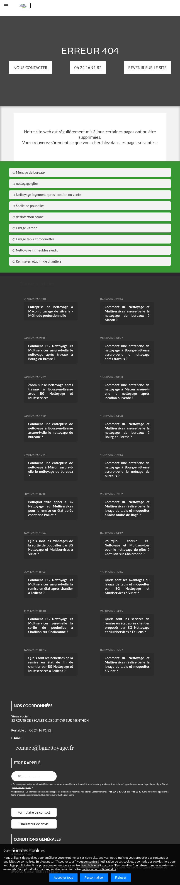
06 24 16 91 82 (40, 730)
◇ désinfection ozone (28, 217)
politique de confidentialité (98, 869)
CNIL (58, 794)
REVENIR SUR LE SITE (134, 67)
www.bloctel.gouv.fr (21, 787)
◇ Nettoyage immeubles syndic (35, 250)
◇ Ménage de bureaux (28, 172)
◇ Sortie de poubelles (28, 206)
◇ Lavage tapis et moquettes (33, 239)
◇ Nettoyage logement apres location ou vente (46, 195)
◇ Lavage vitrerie (24, 228)
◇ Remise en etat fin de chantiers (36, 261)
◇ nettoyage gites (25, 183)
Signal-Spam (68, 794)
